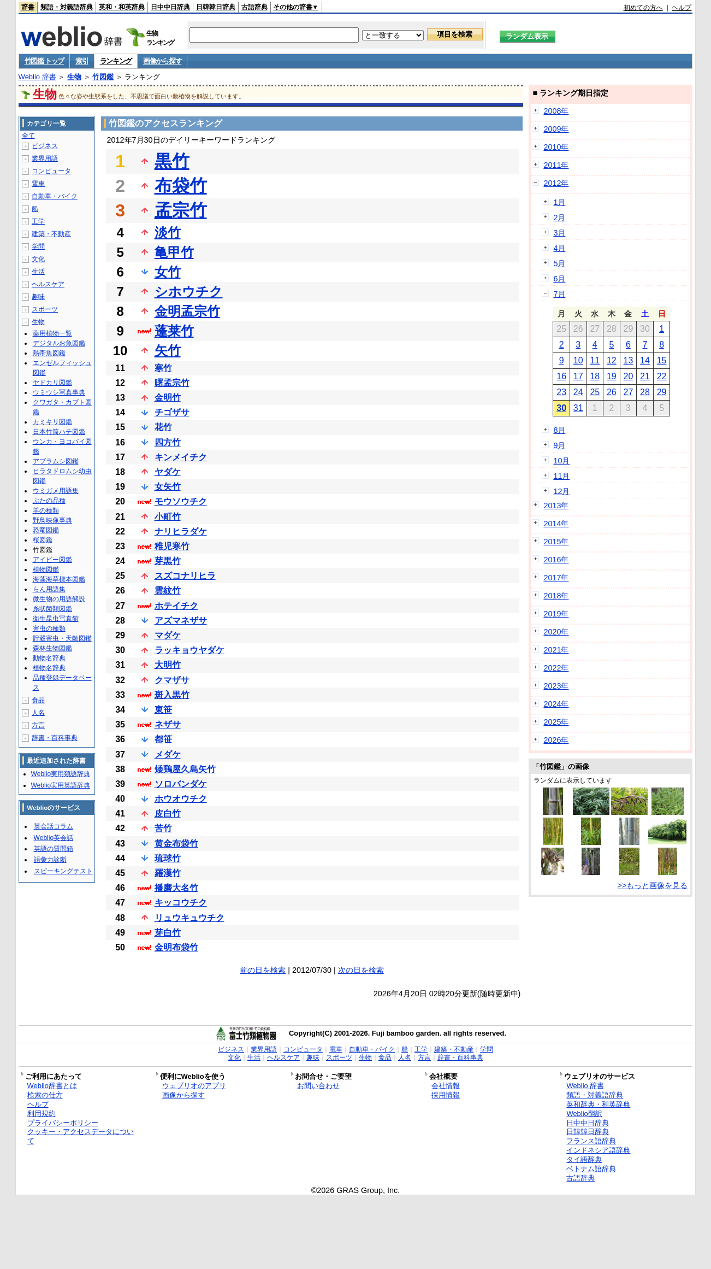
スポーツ (45, 309)
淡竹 (168, 232)
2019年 (555, 613)
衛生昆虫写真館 (56, 618)
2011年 (555, 165)
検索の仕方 (45, 1095)
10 (578, 360)
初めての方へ (643, 7)
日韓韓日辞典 (215, 7)
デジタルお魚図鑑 (59, 343)
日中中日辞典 (170, 7)
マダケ (168, 635)
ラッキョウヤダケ (189, 650)
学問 (38, 246)
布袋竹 (181, 186)
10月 (561, 460)
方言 (38, 725)
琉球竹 (168, 858)
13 (628, 360)
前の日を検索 (263, 970)
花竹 (163, 427)
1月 (559, 202)
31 (578, 408)
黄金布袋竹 (176, 843)
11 (595, 360)
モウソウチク (181, 501)
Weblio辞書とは (52, 1086)
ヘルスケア (48, 284)
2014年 (555, 523)
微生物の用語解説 (59, 599)
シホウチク (189, 291)
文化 (38, 259)
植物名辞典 (49, 668)
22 (662, 376)
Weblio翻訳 (584, 1113)
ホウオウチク (181, 798)
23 (561, 392)
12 (612, 360)
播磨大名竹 (176, 887)
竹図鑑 (103, 77)
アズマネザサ (181, 620)
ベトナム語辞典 (591, 1169)
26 (612, 392)
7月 (559, 294)
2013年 (555, 505)
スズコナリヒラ (185, 575)
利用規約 (41, 1113)
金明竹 (168, 397)
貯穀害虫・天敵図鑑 (62, 638)
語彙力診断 (50, 859)
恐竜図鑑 (46, 530)
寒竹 (163, 368)
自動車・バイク (55, 196)
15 (662, 360)
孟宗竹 (181, 210)
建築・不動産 (51, 234)
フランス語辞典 (591, 1141)
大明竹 (168, 664)
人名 (38, 712)
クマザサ (172, 680)
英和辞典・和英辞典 (598, 1104)
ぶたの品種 (49, 500)
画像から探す (162, 61)
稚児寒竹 (172, 546)
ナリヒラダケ (181, 531)
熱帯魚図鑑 (49, 353)
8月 (559, 430)
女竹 (168, 272)
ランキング (116, 61)
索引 (81, 61)
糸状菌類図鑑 (52, 609)
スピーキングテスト (63, 871)
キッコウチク (181, 902)
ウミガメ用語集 (56, 491)
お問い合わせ (318, 1086)
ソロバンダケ (181, 784)
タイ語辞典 (584, 1159)
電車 (38, 183)
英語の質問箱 (53, 849)
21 (645, 376)
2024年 (555, 704)
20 (628, 376)
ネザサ (168, 724)
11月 (561, 476)
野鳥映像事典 (52, 520)
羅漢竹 (168, 873)
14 (645, 360)
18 (595, 376)
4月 (559, 248)
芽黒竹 (168, 561)
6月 (559, 278)
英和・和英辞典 (122, 7)
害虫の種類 (49, 628)
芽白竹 (168, 932)
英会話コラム (53, 826)
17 (578, 376)
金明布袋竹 (176, 947)
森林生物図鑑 (52, 648)
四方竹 (168, 442)
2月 (559, 217)
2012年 (555, 183)
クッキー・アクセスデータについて (80, 1136)
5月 (559, 263)
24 (578, 392)
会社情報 (445, 1086)
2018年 (555, 595)
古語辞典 (254, 7)
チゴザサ (172, 412)
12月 (561, 491)
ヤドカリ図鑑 (52, 382)
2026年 (555, 740)
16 (561, 376)
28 (645, 392)
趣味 (38, 297)
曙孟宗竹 (172, 382)
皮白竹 (168, 813)
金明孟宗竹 (187, 311)
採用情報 (445, 1095)
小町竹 (168, 516)
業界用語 (45, 158)
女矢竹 (168, 486)
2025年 (555, 722)
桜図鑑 (42, 540)
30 (561, 408)
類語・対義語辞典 (66, 7)
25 (595, 392)
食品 (38, 700)
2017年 (555, 577)
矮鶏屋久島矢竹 (185, 769)
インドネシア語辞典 (598, 1150)
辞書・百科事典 (55, 738)
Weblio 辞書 (37, 77)
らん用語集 (49, 589)
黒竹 (172, 161)
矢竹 (168, 350)
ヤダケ (168, 472)
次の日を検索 (361, 970)
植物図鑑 (46, 569)
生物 (74, 77)
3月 (559, 232)
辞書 (27, 7)
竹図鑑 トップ (44, 61)
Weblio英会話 (53, 838)
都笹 (163, 739)
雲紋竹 (168, 590)
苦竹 (163, 828)
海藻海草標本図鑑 (59, 579)
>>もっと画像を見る (653, 885)
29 (662, 392)
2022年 (555, 667)
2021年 (555, 649)
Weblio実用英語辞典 (60, 785)
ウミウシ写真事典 (59, 392)
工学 (38, 221)
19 (612, 376)
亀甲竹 (174, 252)
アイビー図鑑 (52, 559)
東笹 (163, 709)
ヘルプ (681, 7)
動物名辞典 (49, 658)
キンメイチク (181, 457)
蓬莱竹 (174, 331)
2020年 (555, 631)
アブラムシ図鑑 (56, 461)
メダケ (168, 754)
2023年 (555, 686)
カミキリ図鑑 (52, 422)
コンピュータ (51, 171)
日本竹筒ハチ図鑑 (59, 432)
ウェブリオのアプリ (194, 1086)
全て (28, 135)
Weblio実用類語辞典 (60, 774)
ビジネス (45, 146)
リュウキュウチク (189, 918)
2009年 (555, 129)
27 (628, 392)
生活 (38, 271)
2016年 (555, 559)
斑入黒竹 (172, 695)
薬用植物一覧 (52, 333)
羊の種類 (46, 510)
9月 (559, 445)
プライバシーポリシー (62, 1123)
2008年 (555, 111)
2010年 (555, 147)
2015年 (555, 541)
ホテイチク (176, 605)
